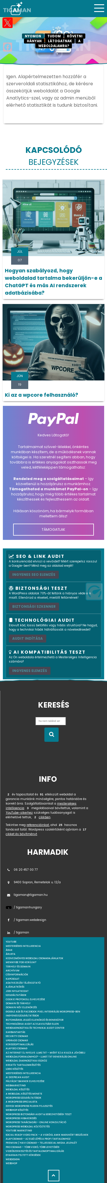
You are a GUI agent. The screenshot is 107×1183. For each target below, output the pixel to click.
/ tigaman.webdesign (26, 920)
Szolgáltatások (16, 995)
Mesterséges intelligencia (23, 1073)
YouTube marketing (19, 1130)
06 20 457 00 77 (22, 870)
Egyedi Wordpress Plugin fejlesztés (29, 1106)
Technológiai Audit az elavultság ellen (32, 1024)
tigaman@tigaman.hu (27, 895)
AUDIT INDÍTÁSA (27, 638)
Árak (9, 950)
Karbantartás (15, 1032)
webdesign (13, 1159)
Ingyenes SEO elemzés (33, 574)
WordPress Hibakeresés (21, 1118)
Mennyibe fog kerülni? (21, 962)
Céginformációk (17, 974)
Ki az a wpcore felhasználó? (41, 395)
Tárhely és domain (18, 966)
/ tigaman (17, 932)
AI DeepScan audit (17, 1077)
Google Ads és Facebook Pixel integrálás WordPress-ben (43, 1011)
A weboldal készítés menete (24, 1093)
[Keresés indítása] (51, 735)
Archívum (12, 970)
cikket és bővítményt (21, 834)
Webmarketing (16, 1085)
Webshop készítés (17, 1110)
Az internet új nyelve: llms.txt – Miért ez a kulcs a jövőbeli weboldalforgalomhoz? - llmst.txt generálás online (45, 1054)
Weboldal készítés (17, 1089)
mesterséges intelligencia (23, 946)
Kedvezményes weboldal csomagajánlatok (34, 958)
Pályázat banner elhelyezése (25, 1081)
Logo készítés (14, 1069)
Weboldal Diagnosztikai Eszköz (26, 1060)
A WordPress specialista (21, 1101)
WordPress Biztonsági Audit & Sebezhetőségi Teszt (39, 1114)
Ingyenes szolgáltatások (22, 1015)
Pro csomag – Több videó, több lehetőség (32, 1147)
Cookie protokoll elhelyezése (25, 999)
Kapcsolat (12, 979)
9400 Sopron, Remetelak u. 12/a (33, 882)
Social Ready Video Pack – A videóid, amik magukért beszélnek (47, 1135)
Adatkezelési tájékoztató (23, 983)
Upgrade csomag (17, 1040)
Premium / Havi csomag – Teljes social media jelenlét (41, 1142)
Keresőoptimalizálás (19, 1044)
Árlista (10, 954)
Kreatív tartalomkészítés (23, 1065)
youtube (11, 941)
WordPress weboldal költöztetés (28, 1126)
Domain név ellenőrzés (21, 1007)
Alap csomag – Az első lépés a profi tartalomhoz (38, 1139)
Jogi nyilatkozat (17, 991)
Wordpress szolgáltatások (23, 1097)
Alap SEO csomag (16, 1048)
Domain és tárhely (18, 1003)
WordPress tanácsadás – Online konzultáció (36, 1122)
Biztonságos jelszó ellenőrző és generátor (35, 1020)
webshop (11, 1163)
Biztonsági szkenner (34, 606)
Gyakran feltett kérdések (23, 1155)
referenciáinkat (38, 825)
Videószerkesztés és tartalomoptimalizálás (35, 1151)
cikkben (45, 817)
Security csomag (17, 1036)
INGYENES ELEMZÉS (29, 670)
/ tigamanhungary (24, 907)
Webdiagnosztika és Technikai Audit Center (35, 1028)
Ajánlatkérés (15, 986)
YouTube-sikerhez (19, 813)
